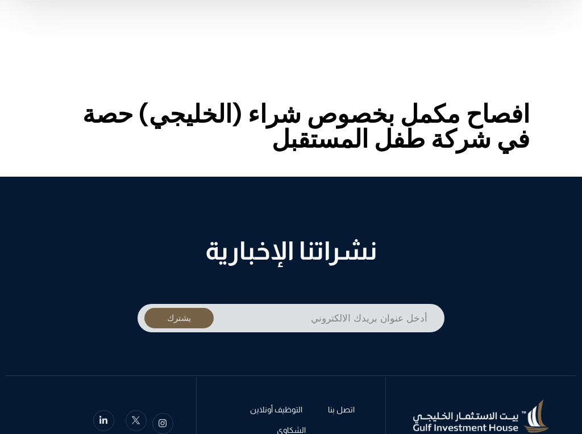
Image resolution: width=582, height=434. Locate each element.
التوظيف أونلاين (276, 410)
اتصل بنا (341, 410)
